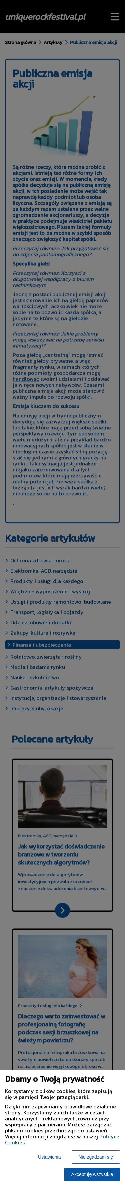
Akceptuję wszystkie (92, 1174)
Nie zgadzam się (96, 1157)
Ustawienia (49, 1157)
